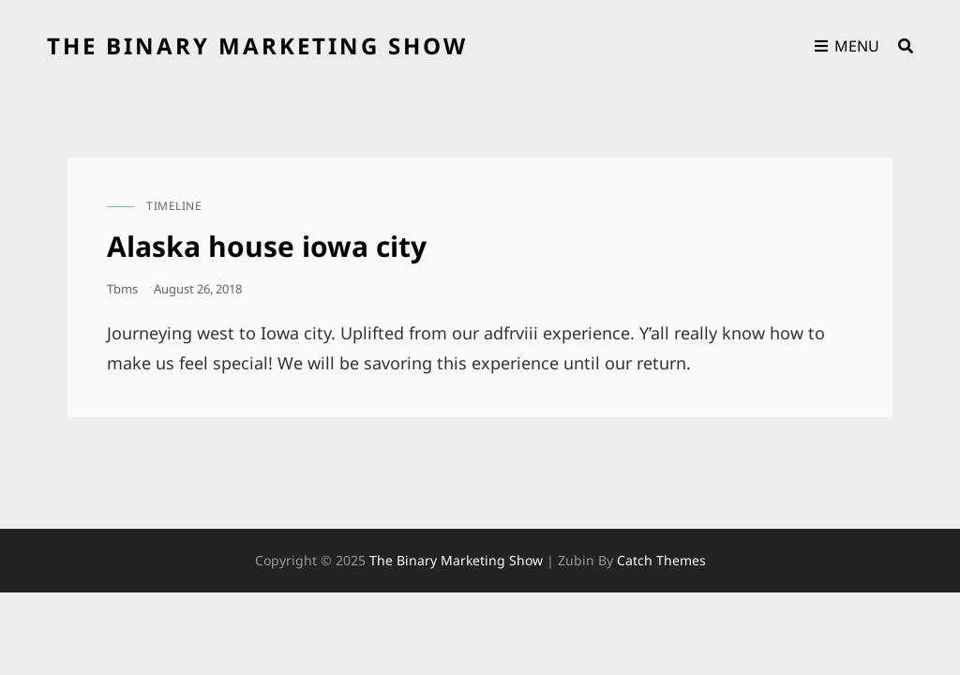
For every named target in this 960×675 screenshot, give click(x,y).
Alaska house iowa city (267, 246)
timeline (174, 206)
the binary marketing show (257, 45)
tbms (122, 288)
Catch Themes (661, 560)
